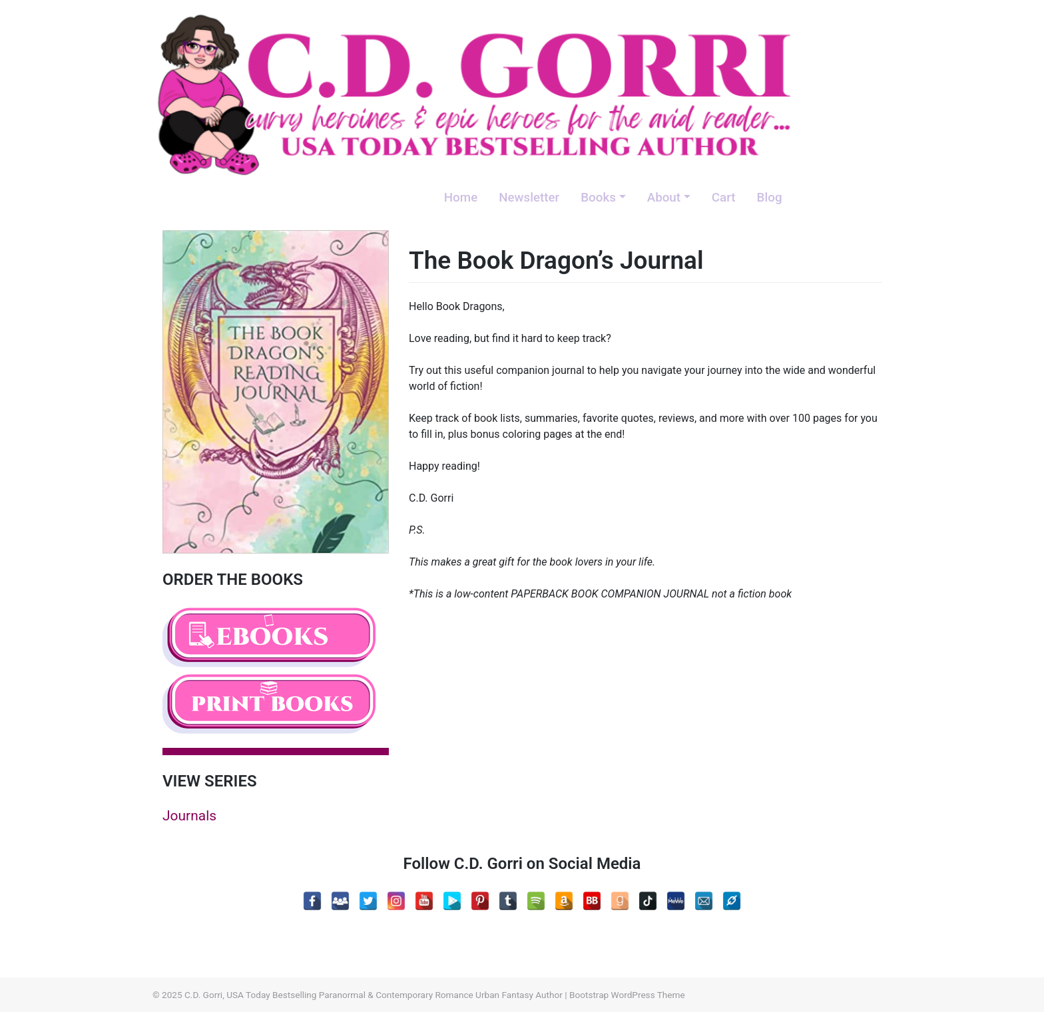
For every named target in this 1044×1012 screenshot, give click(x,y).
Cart (724, 197)
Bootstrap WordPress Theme (627, 994)
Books (598, 197)
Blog (769, 197)
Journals (189, 816)
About (663, 197)
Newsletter (529, 197)
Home (460, 197)
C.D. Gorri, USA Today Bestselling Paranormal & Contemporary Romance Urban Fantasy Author (373, 994)
